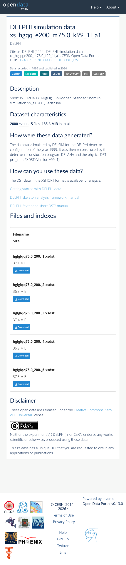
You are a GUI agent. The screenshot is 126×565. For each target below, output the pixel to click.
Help (63, 532)
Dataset (16, 73)
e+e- (86, 73)
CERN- (98, 74)
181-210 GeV (72, 73)
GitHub (63, 539)
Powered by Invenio (98, 498)
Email (63, 552)
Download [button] (22, 270)
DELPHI (56, 73)
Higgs (44, 73)
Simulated (31, 73)
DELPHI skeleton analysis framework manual (44, 197)
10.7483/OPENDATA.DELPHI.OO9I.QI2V (47, 60)
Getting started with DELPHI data (35, 188)
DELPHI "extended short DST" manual (39, 205)
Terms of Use (63, 515)
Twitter (63, 545)
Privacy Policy (64, 521)
